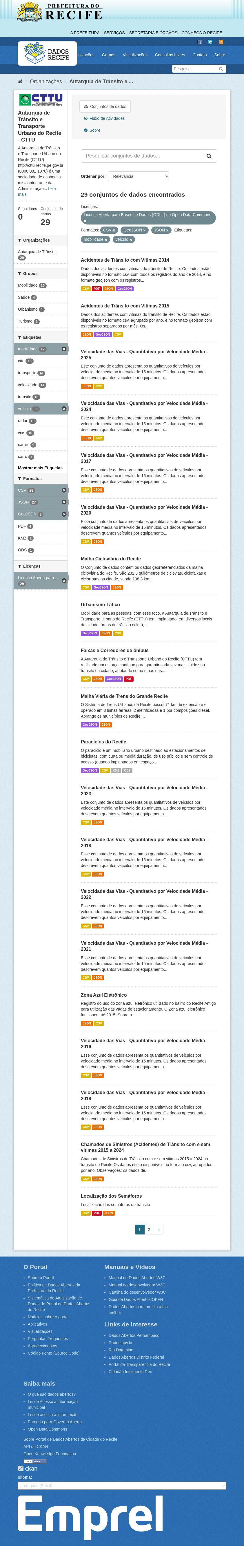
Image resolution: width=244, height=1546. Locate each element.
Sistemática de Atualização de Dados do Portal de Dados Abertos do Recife (59, 1304)
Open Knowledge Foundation (49, 1453)
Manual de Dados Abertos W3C (137, 1277)
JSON (109, 288)
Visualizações (135, 55)
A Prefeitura (85, 32)
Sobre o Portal (41, 1277)
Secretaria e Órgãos (153, 32)
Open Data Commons (47, 1429)
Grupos (108, 55)
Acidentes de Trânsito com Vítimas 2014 (125, 260)
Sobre (219, 55)
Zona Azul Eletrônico (104, 995)
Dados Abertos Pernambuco (134, 1335)
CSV (86, 288)
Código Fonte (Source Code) (54, 1353)
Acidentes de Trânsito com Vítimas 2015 (125, 305)
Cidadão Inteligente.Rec (130, 1371)
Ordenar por (92, 176)
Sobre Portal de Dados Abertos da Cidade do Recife (70, 1439)
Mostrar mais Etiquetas (40, 468)
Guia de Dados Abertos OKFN (136, 1299)
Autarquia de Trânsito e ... (101, 81)
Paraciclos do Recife (103, 741)
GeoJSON (125, 288)
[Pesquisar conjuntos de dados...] (141, 156)
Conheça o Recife (202, 32)
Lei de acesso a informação (52, 1414)
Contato (200, 55)
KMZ (116, 770)
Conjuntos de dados (105, 106)
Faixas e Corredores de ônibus (115, 650)
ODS (127, 770)
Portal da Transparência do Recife (139, 1364)
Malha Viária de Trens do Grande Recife (124, 696)
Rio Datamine (121, 1350)
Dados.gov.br (120, 1342)
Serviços (114, 32)
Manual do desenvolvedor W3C (137, 1285)
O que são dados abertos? (52, 1394)
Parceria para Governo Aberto (55, 1422)
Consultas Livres (170, 55)
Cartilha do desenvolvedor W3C (137, 1292)
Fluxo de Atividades (104, 118)
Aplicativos (37, 1324)
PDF (97, 288)
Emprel (90, 1518)
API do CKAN (35, 1446)
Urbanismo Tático (100, 604)
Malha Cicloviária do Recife (111, 558)
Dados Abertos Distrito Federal (136, 1357)
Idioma (24, 1477)
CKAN (27, 1468)
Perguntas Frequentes (48, 1338)
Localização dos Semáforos (111, 1196)
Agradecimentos (42, 1346)
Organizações (81, 55)
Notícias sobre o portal (48, 1317)
